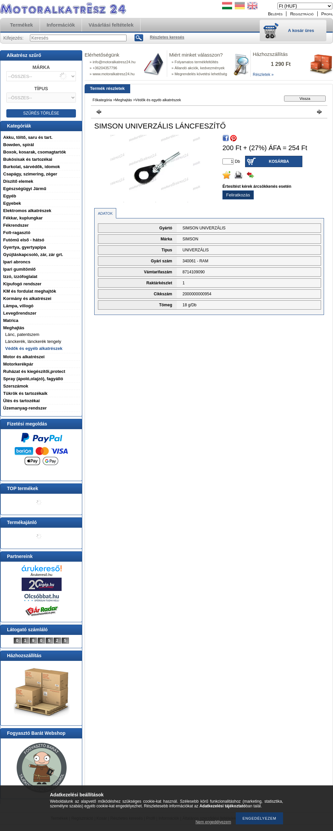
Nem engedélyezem (213, 822)
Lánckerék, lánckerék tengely (33, 341)
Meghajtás (123, 100)
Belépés (275, 13)
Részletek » (263, 74)
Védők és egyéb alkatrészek (34, 348)
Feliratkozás (238, 194)
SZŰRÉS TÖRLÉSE (41, 113)
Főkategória (102, 100)
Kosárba (279, 161)
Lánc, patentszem (22, 334)
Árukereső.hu (41, 575)
